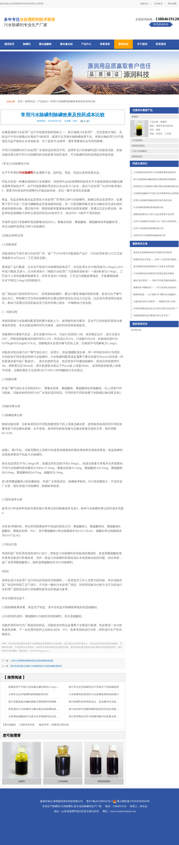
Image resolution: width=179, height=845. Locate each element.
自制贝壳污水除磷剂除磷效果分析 (149, 235)
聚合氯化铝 (66, 44)
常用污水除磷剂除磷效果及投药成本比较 (152, 200)
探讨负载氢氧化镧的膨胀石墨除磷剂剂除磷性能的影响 (38, 701)
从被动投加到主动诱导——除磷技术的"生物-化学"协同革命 (155, 301)
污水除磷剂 (62, 781)
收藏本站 (144, 3)
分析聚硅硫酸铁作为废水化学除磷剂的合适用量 (34, 716)
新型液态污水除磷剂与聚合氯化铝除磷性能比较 (34, 709)
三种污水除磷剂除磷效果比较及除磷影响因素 (31, 660)
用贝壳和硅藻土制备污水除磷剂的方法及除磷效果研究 (36, 666)
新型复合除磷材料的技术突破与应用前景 (152, 252)
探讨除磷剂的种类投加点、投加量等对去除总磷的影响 (99, 701)
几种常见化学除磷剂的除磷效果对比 (28, 694)
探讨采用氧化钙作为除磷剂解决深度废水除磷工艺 (96, 716)
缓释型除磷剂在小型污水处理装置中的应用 (153, 214)
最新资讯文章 (139, 243)
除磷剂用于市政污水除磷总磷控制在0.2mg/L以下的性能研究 (41, 687)
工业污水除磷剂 (139, 151)
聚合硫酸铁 (45, 44)
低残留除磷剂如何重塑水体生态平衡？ (151, 315)
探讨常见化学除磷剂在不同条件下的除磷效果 (94, 687)
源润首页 (9, 44)
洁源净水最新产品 (142, 110)
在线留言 (158, 3)
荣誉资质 (105, 44)
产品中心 (86, 44)
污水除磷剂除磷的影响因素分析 (148, 207)
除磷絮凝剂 (137, 156)
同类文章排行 (139, 163)
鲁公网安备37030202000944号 (133, 801)
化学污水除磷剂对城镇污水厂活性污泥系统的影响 (155, 221)
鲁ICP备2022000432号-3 (99, 801)
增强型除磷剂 (104, 781)
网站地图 (172, 3)
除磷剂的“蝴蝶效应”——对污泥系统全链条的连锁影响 (155, 287)
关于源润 (142, 44)
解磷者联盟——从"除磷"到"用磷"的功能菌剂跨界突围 (155, 294)
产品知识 (43, 101)
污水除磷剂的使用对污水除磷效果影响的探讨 (94, 694)
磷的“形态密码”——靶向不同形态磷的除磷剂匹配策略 (155, 280)
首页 (20, 101)
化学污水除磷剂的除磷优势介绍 (148, 228)
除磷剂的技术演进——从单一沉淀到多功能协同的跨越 (155, 259)
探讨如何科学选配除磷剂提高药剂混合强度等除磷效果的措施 (102, 709)
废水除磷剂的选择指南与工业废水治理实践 (153, 266)
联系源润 (161, 44)
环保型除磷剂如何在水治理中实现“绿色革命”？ (155, 308)
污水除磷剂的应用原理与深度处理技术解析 (153, 273)
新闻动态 (123, 44)
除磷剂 (26, 44)
